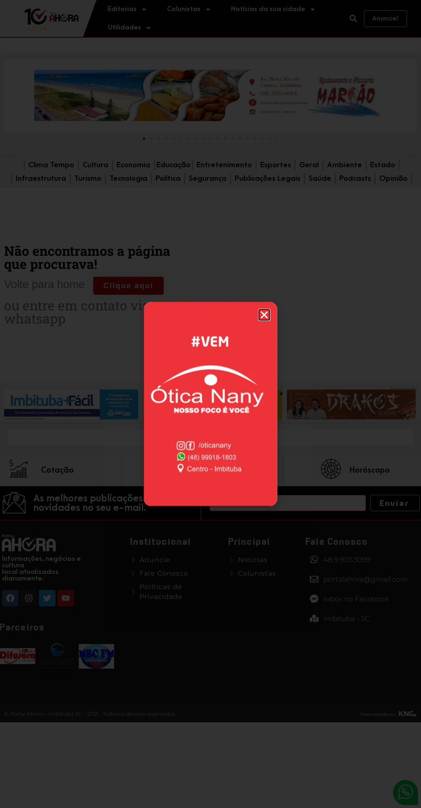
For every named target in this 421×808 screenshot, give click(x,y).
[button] (264, 315)
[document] (210, 404)
